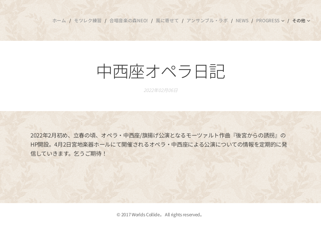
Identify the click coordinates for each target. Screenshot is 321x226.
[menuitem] (60, 20)
